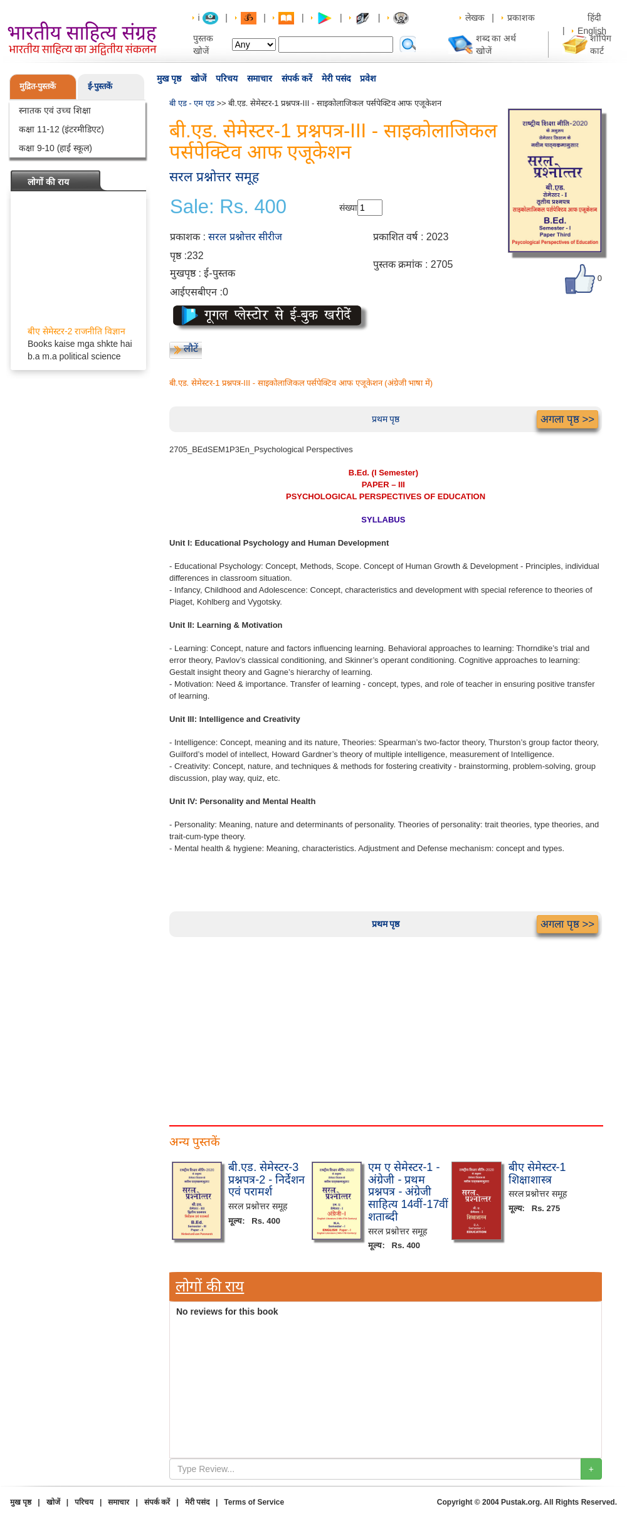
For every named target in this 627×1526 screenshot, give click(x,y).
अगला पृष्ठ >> (567, 419)
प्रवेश (368, 78)
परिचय (227, 78)
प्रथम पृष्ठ (386, 419)
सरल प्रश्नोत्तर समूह (214, 176)
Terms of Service (254, 1502)
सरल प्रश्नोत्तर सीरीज (245, 236)
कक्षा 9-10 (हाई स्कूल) (55, 148)
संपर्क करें (297, 78)
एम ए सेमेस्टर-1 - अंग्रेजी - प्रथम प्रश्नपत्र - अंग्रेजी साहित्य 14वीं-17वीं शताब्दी (408, 1192)
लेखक (475, 18)
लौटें (191, 348)
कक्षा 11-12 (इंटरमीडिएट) (61, 129)
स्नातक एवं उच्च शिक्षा (55, 110)
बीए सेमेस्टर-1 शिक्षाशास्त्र (537, 1173)
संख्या (348, 208)
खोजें (198, 78)
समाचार (259, 78)
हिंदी (595, 18)
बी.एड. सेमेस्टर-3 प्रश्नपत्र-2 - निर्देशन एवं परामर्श (266, 1180)
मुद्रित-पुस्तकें (37, 86)
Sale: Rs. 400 (228, 207)
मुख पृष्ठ (169, 78)
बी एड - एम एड (191, 103)
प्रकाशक (521, 18)
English (591, 31)
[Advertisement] (385, 1025)
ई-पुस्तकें (100, 86)
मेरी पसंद (336, 78)
